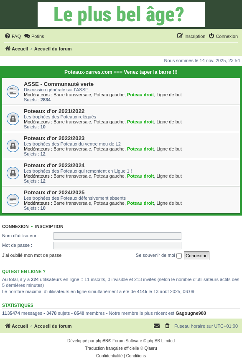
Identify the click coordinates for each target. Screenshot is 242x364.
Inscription (49, 226)
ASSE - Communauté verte (59, 84)
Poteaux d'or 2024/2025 (54, 192)
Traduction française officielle (112, 348)
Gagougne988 (191, 313)
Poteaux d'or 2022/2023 (54, 138)
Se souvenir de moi (159, 256)
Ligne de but (169, 94)
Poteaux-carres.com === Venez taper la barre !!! (121, 72)
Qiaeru (150, 348)
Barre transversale (72, 94)
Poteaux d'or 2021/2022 (54, 111)
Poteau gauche (109, 94)
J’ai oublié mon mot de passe (31, 255)
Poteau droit (140, 94)
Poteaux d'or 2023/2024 (54, 165)
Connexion (15, 226)
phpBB (102, 341)
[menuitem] (12, 36)
